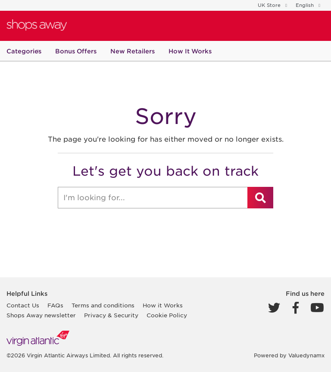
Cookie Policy (167, 315)
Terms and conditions (103, 305)
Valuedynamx (306, 355)
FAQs (55, 305)
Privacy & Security (111, 315)
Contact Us (22, 305)
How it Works (163, 305)
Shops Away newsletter (41, 315)
